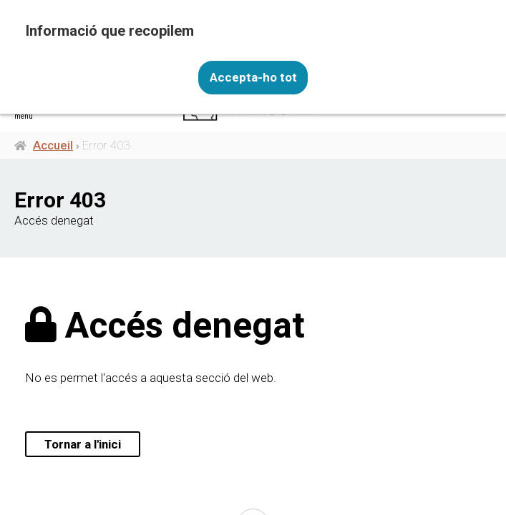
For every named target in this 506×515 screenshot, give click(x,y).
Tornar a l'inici (83, 444)
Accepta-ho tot (253, 77)
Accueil (53, 145)
